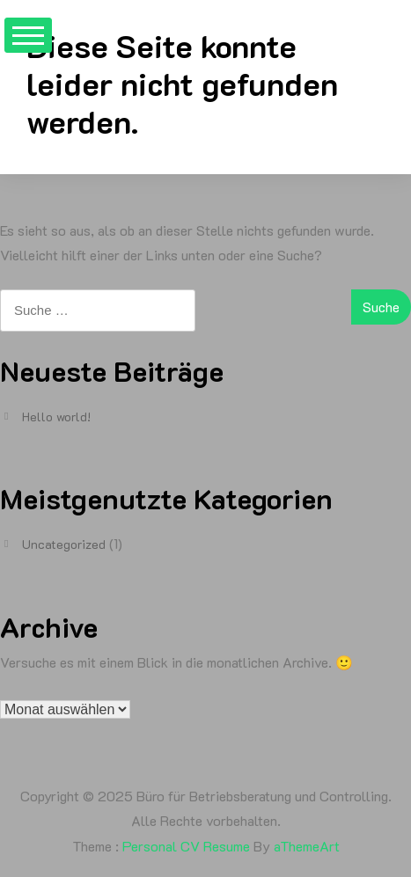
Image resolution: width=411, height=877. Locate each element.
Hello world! (56, 416)
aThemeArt (307, 846)
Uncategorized (64, 544)
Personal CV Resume (186, 846)
